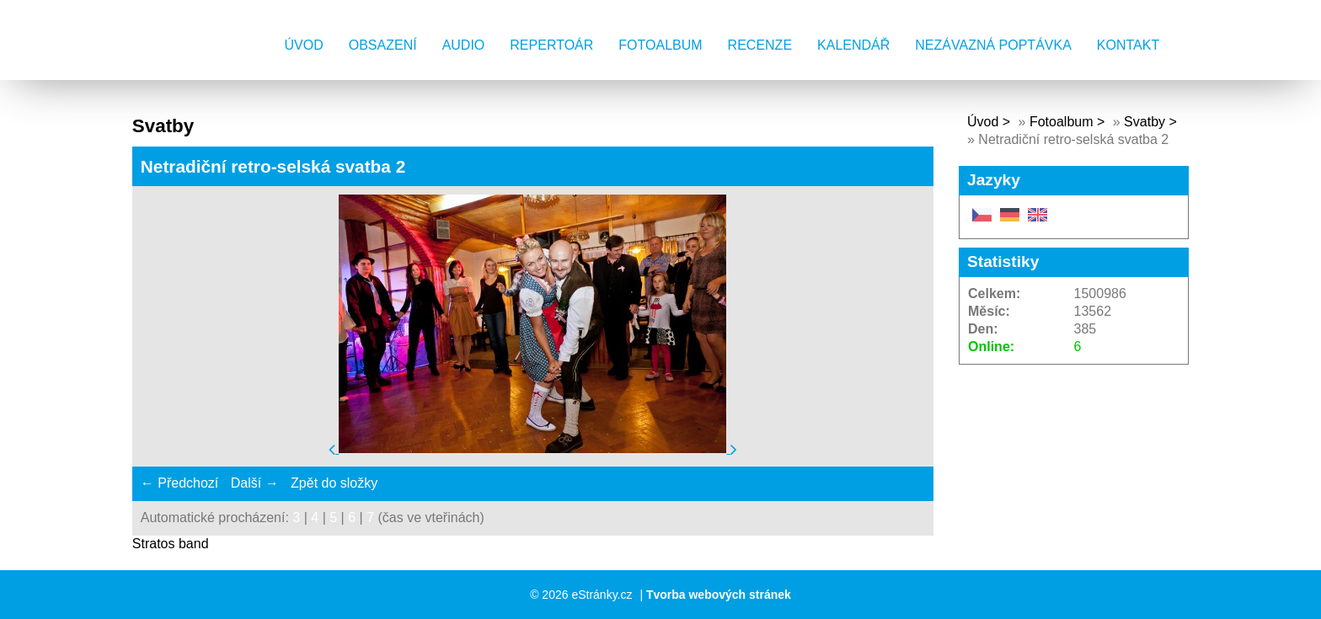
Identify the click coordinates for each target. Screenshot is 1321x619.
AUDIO (463, 45)
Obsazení (383, 45)
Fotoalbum (660, 45)
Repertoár (551, 45)
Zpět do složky (334, 483)
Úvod (304, 45)
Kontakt (1128, 45)
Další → (255, 483)
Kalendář (853, 45)
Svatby (1144, 122)
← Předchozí (179, 483)
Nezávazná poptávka (993, 45)
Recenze (760, 45)
